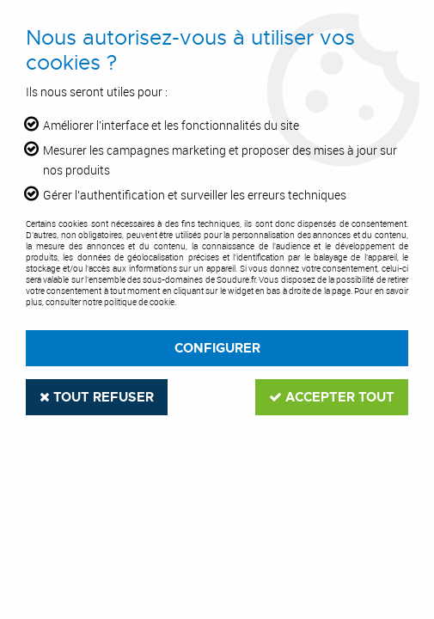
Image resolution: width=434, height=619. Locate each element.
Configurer (217, 348)
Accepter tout (331, 397)
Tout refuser (97, 397)
